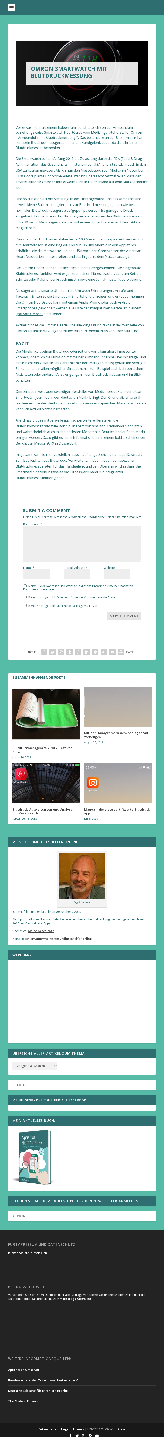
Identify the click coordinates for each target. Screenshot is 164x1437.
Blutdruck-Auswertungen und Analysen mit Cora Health (43, 808)
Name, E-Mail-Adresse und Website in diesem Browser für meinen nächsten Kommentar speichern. (80, 584)
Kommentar (32, 524)
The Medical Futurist (23, 1398)
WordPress (117, 1426)
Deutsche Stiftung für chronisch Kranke (38, 1388)
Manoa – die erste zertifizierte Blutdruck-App (117, 808)
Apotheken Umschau (23, 1367)
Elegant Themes (72, 1426)
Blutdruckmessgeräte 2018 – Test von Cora (42, 747)
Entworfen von (50, 1426)
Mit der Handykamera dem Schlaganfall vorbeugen (116, 732)
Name (28, 572)
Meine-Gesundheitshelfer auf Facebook (49, 1097)
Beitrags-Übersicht (77, 1296)
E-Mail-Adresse (76, 568)
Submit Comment (124, 613)
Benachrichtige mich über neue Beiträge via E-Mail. (63, 603)
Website (109, 572)
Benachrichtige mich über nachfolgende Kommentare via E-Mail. (72, 594)
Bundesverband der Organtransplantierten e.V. (43, 1377)
